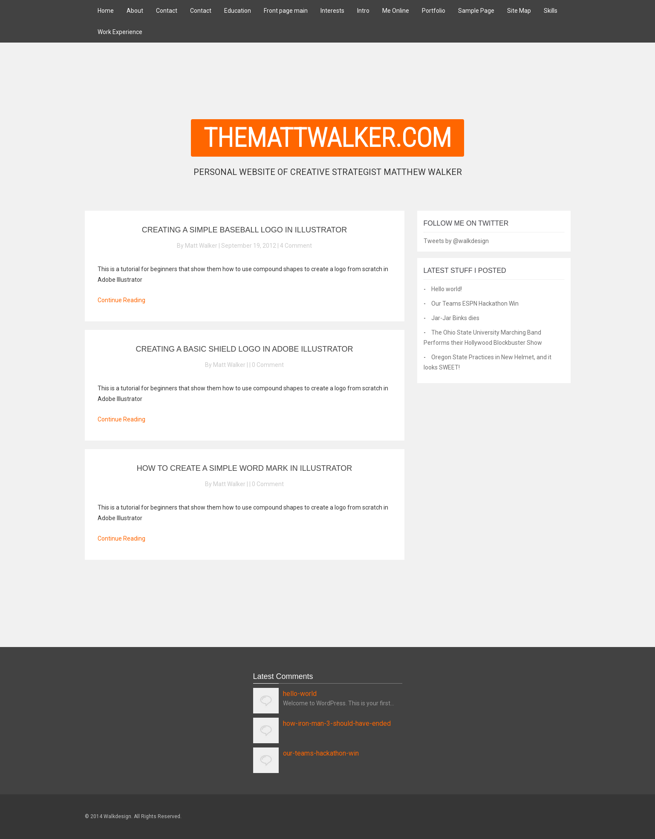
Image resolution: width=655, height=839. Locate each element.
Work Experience (120, 32)
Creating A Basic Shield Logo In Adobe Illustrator (244, 349)
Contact (166, 10)
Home (106, 10)
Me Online (395, 10)
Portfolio (433, 10)
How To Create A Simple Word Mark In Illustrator (244, 468)
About (135, 10)
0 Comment (268, 364)
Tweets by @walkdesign (456, 241)
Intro (363, 10)
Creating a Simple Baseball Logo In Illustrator (244, 230)
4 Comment (296, 245)
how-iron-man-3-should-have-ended (337, 723)
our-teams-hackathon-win (321, 753)
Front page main (286, 10)
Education (237, 10)
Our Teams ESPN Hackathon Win (475, 303)
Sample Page (476, 10)
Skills (550, 10)
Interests (332, 10)
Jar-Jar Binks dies (455, 318)
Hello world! (446, 289)
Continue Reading (121, 300)
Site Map (519, 10)
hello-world (300, 694)
